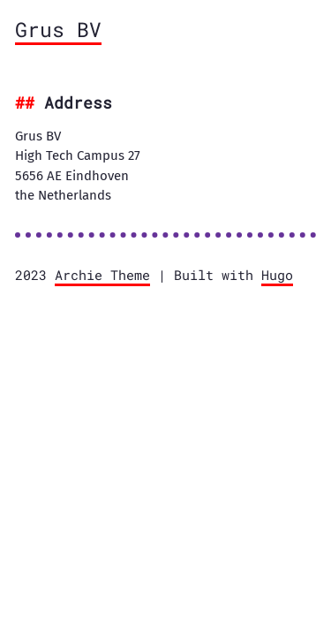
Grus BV (58, 29)
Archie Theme (102, 275)
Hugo (277, 275)
